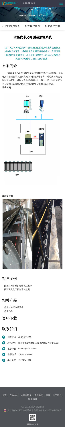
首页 (4, 413)
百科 (48, 413)
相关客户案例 (32, 26)
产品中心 (13, 413)
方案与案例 (26, 413)
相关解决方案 (52, 26)
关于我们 (57, 413)
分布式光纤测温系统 (13, 307)
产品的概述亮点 (11, 26)
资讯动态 (38, 413)
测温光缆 (8, 311)
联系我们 (32, 416)
